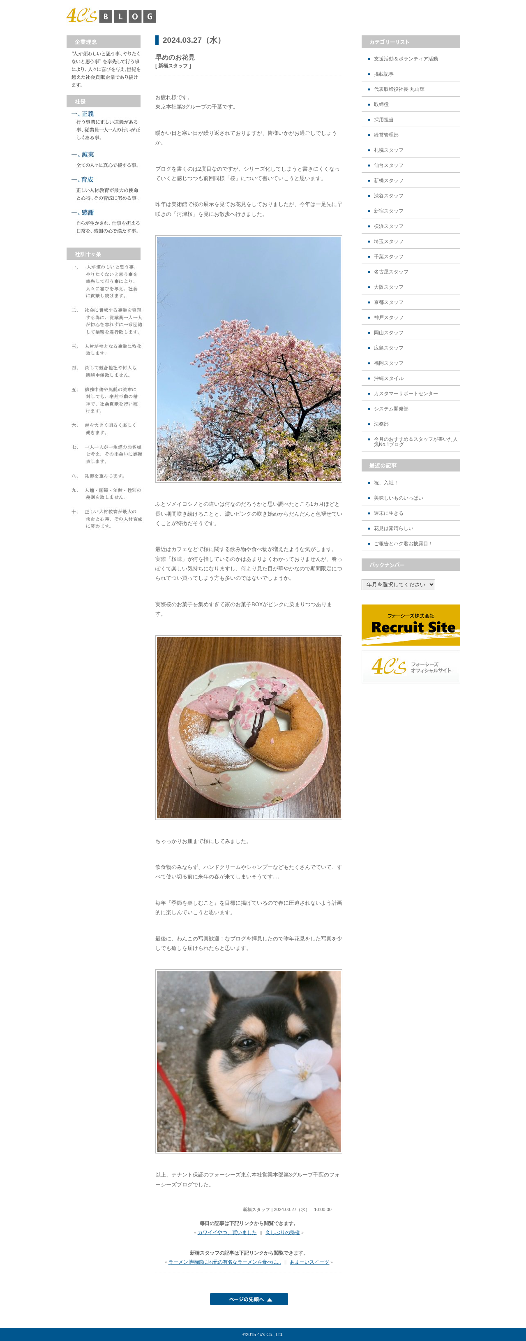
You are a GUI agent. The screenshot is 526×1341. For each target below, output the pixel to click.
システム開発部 (391, 409)
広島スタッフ (389, 348)
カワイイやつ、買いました (227, 1232)
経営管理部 (386, 135)
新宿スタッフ (389, 211)
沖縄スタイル (389, 378)
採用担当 (384, 120)
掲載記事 (384, 74)
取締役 (381, 104)
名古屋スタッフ (391, 272)
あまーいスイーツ (309, 1262)
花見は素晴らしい (393, 528)
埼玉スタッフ (389, 241)
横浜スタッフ (389, 226)
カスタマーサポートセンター (406, 393)
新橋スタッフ (389, 180)
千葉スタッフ (389, 256)
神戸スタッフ (389, 317)
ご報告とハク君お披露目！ (403, 544)
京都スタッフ (389, 302)
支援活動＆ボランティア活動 (406, 59)
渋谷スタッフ (389, 196)
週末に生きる (389, 513)
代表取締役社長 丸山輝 (399, 89)
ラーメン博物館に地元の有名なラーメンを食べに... (224, 1262)
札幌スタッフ (389, 150)
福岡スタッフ (389, 363)
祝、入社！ (386, 483)
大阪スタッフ (389, 287)
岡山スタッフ (389, 333)
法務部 (381, 424)
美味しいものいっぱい (398, 498)
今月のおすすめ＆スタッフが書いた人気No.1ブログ (416, 442)
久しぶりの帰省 (282, 1232)
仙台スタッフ (389, 165)
